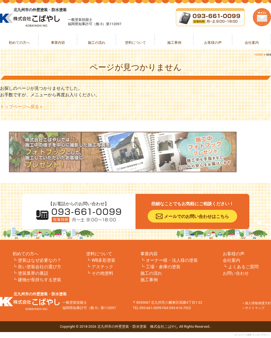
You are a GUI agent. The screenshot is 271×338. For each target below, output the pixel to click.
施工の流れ (96, 43)
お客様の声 (213, 43)
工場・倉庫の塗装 (163, 266)
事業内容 (58, 43)
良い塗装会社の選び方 (39, 266)
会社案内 (252, 43)
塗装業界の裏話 (33, 273)
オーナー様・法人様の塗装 (172, 260)
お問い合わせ (236, 273)
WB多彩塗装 (103, 260)
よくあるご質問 (243, 266)
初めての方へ (19, 43)
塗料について (135, 43)
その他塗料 (102, 273)
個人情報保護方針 (258, 303)
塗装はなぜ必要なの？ (39, 260)
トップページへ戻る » (21, 106)
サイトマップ (254, 308)
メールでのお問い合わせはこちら (196, 216)
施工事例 (174, 43)
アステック (102, 266)
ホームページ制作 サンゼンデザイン (252, 335)
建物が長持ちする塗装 (39, 279)
